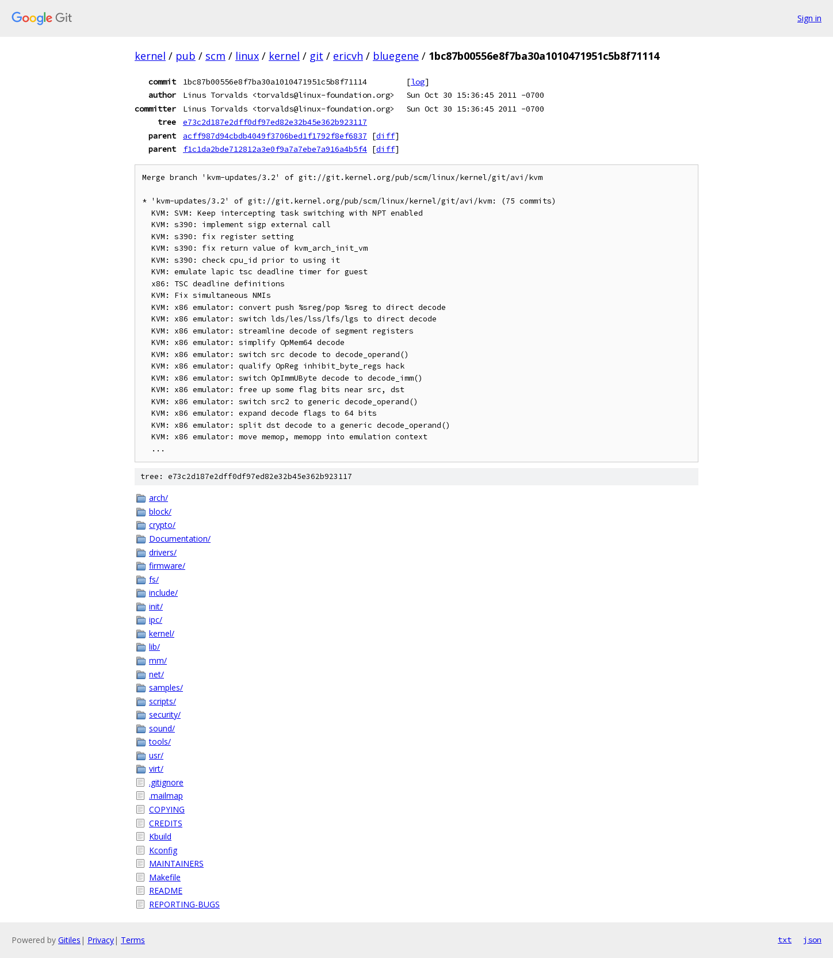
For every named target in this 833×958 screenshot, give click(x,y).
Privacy (100, 939)
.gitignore (166, 782)
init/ (156, 606)
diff (385, 136)
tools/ (160, 741)
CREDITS (165, 823)
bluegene (396, 56)
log (418, 81)
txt (785, 939)
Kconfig (163, 850)
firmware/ (167, 565)
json (812, 939)
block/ (160, 511)
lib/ (154, 646)
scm (215, 56)
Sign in (809, 18)
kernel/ (161, 633)
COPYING (167, 809)
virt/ (156, 768)
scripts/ (162, 701)
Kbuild (160, 836)
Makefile (165, 877)
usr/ (156, 755)
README (165, 890)
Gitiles (69, 939)
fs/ (154, 579)
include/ (163, 592)
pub (185, 56)
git (316, 56)
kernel (150, 56)
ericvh (348, 56)
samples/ (166, 687)
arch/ (158, 497)
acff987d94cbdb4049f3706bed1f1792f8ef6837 (275, 136)
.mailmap (166, 795)
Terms (133, 939)
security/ (165, 714)
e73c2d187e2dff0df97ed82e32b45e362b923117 (275, 122)
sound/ (162, 728)
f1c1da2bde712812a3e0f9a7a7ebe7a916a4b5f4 (275, 149)
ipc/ (155, 619)
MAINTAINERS (176, 863)
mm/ (158, 660)
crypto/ (162, 524)
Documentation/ (180, 538)
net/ (156, 674)
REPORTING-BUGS (184, 904)
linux (247, 56)
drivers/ (163, 552)
